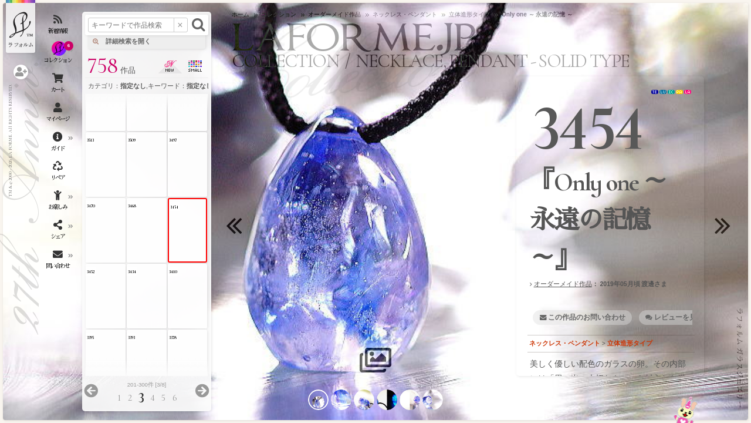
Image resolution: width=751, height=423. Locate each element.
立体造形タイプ (629, 343)
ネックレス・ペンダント (564, 343)
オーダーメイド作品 (563, 283)
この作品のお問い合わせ (586, 317)
